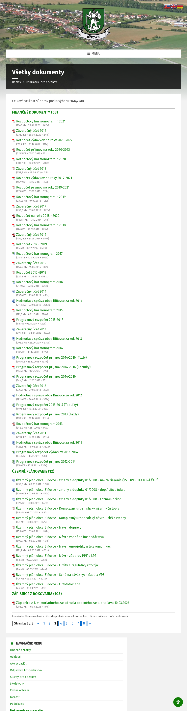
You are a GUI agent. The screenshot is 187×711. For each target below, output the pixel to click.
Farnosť (15, 697)
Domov (16, 82)
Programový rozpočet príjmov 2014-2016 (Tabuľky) (53, 367)
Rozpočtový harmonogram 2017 (39, 254)
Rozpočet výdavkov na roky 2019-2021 (44, 178)
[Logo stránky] (93, 41)
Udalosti (15, 656)
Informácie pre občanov (41, 82)
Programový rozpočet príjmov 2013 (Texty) (47, 414)
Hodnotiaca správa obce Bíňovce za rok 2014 (49, 301)
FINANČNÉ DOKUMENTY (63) (35, 112)
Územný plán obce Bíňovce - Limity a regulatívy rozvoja (57, 565)
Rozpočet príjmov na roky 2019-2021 (43, 187)
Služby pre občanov (23, 677)
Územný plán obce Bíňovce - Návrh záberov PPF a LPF (56, 556)
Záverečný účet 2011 (31, 433)
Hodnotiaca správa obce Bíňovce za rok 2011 (49, 443)
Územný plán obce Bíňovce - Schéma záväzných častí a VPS (60, 575)
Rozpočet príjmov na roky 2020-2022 (43, 150)
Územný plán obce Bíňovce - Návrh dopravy (48, 527)
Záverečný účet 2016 (31, 235)
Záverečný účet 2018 (31, 169)
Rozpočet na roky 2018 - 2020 (37, 216)
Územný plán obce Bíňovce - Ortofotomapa (48, 584)
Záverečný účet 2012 (31, 386)
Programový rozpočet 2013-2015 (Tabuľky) (47, 405)
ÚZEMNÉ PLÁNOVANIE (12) (33, 471)
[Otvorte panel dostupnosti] (178, 702)
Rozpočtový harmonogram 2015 (39, 310)
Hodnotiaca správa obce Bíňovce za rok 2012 (49, 395)
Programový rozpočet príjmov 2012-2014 (46, 461)
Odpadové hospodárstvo (26, 670)
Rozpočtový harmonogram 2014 (39, 348)
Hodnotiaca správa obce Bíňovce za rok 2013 (49, 339)
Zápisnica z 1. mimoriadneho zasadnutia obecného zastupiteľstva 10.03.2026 (73, 603)
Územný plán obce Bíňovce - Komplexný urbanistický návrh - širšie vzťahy (71, 518)
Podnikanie (17, 704)
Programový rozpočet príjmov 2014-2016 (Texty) (51, 357)
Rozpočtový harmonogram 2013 (39, 424)
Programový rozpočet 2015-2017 (39, 320)
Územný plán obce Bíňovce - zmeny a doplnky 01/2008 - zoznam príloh (69, 499)
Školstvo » (17, 683)
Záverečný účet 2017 (31, 206)
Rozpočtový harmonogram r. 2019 (41, 197)
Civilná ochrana (19, 690)
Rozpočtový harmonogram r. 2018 (41, 225)
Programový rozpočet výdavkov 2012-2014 (47, 452)
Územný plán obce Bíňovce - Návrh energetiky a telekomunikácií (64, 546)
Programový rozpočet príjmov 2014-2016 (46, 376)
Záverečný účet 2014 (31, 291)
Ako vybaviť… (18, 663)
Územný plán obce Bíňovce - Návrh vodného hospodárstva (60, 537)
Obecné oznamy (20, 650)
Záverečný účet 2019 (31, 131)
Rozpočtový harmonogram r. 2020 (41, 159)
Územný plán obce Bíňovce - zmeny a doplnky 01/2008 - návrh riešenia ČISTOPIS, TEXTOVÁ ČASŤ (87, 480)
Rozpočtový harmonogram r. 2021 (40, 121)
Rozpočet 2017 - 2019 (31, 244)
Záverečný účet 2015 (31, 263)
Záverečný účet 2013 (31, 329)
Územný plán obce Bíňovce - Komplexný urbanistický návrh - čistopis (67, 508)
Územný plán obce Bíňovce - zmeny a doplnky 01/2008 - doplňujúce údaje (70, 490)
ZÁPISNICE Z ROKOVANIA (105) (37, 594)
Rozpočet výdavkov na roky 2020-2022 (44, 140)
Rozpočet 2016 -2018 (31, 272)
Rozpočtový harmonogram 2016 (39, 282)
